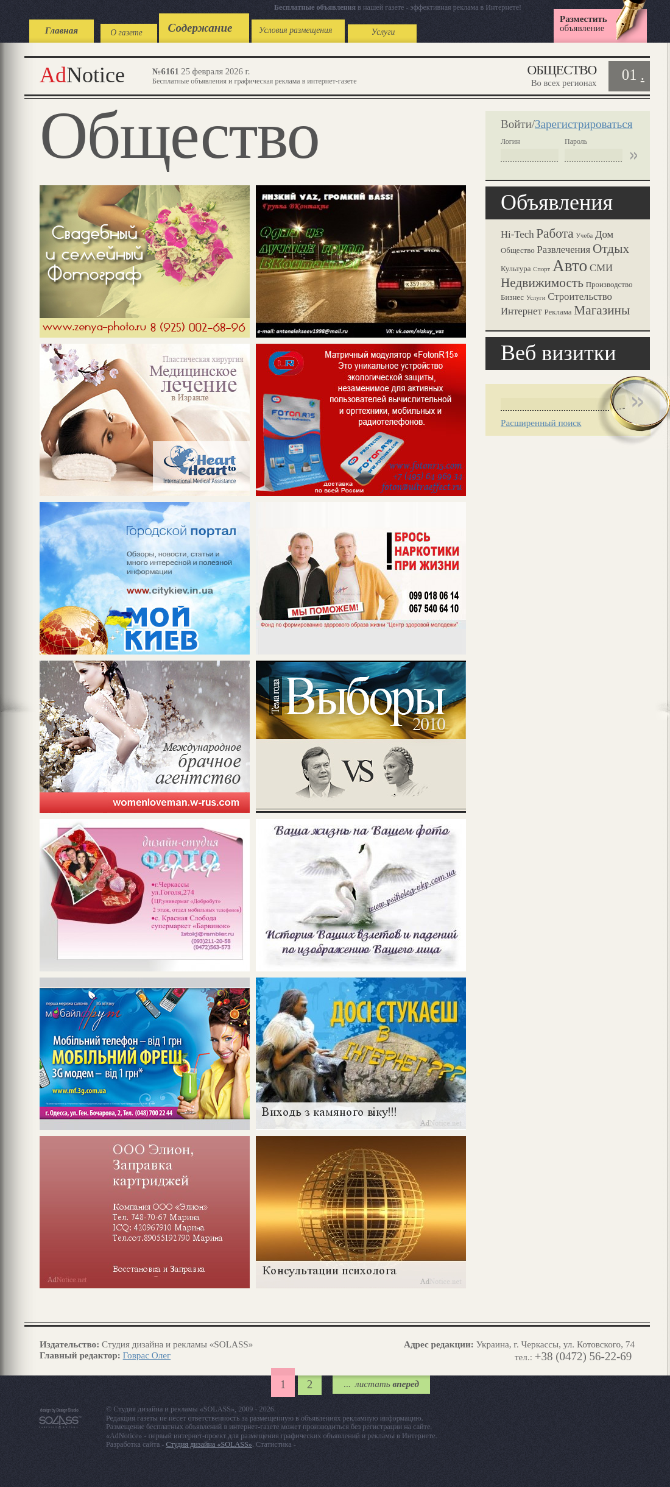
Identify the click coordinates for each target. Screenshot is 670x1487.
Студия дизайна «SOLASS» (209, 1444)
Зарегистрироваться (583, 124)
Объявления (557, 202)
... (381, 1384)
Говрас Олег (147, 1355)
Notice (82, 75)
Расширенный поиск (541, 422)
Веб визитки (558, 353)
